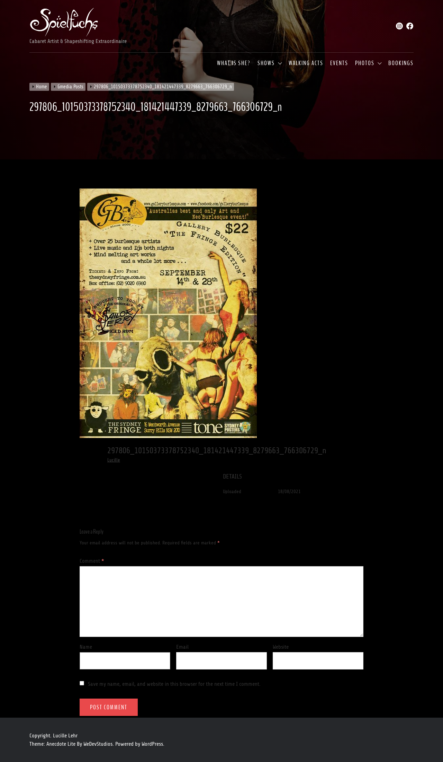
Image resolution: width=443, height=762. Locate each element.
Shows (266, 63)
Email (182, 647)
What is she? (234, 63)
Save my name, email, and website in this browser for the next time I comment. (174, 684)
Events (339, 63)
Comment (92, 561)
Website (281, 647)
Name (86, 647)
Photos (364, 63)
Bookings (401, 63)
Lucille (113, 460)
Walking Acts (306, 63)
